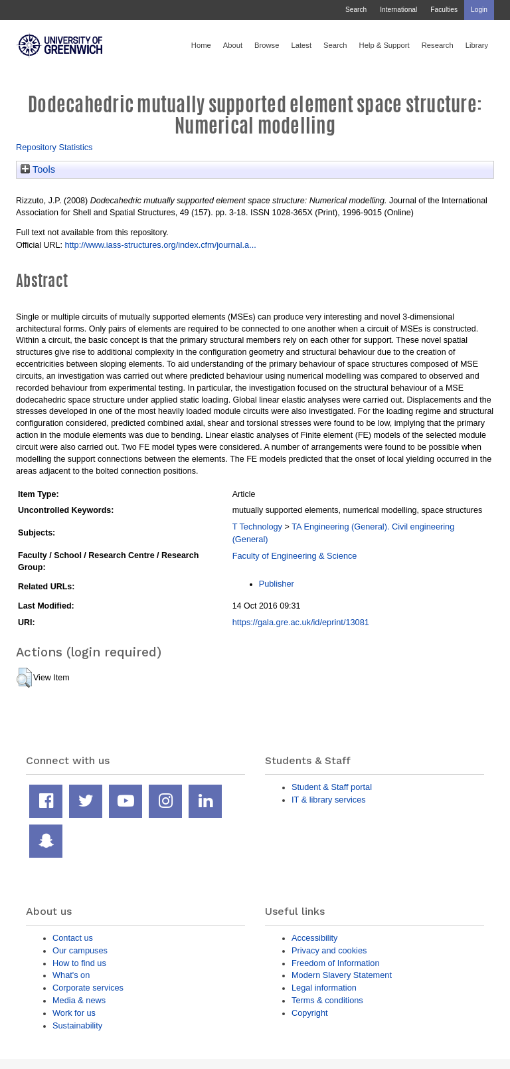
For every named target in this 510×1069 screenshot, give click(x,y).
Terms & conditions (327, 1000)
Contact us (72, 938)
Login (479, 9)
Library (477, 45)
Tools (38, 169)
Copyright (310, 1013)
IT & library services (329, 800)
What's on (71, 975)
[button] (24, 678)
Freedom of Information (336, 963)
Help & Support (384, 45)
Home (201, 45)
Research (438, 45)
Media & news (79, 1000)
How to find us (79, 963)
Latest (301, 45)
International (398, 9)
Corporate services (88, 988)
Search (356, 9)
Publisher (276, 584)
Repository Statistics (54, 147)
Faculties (444, 9)
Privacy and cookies (329, 950)
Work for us (74, 1013)
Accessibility (314, 938)
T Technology (257, 527)
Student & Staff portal (332, 787)
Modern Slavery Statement (342, 975)
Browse (266, 45)
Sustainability (77, 1025)
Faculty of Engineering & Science (294, 556)
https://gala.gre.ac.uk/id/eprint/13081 (300, 622)
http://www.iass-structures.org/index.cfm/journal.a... (160, 245)
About (232, 45)
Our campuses (80, 950)
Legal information (324, 988)
